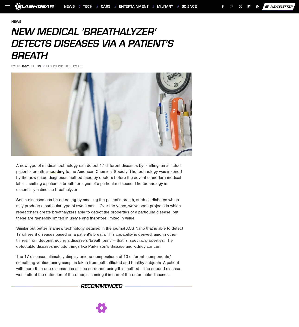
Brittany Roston (28, 66)
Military (165, 6)
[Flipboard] (249, 6)
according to (57, 171)
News (69, 6)
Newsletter (278, 7)
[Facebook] (223, 6)
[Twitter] (240, 6)
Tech (87, 6)
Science (189, 6)
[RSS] (258, 6)
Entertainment (134, 6)
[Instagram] (231, 6)
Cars (105, 6)
